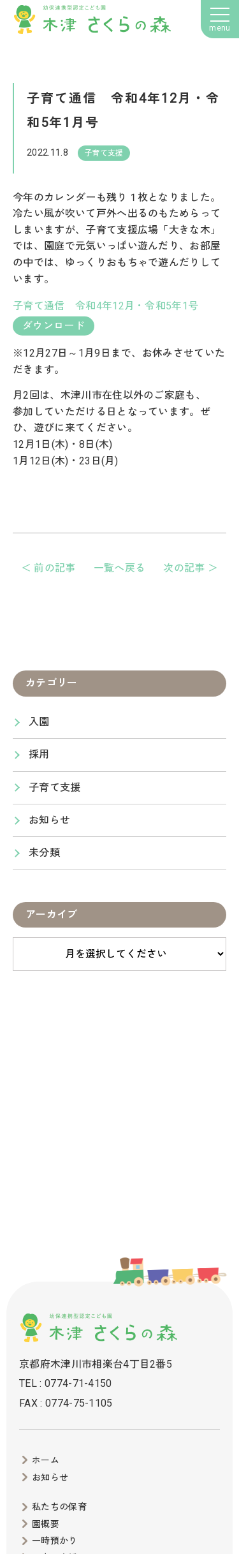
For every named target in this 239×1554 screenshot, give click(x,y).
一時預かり (55, 1541)
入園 (39, 722)
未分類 (44, 853)
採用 (39, 754)
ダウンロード (53, 326)
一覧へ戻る (120, 568)
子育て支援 (55, 787)
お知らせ (49, 820)
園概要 (45, 1524)
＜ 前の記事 (48, 568)
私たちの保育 (59, 1507)
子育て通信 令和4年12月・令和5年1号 (105, 306)
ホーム (45, 1460)
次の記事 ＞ (190, 568)
